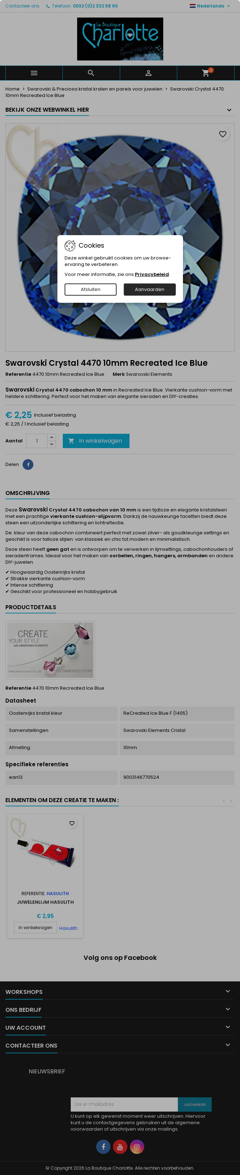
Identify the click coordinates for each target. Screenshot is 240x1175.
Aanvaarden (149, 289)
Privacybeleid (152, 274)
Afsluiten (90, 289)
